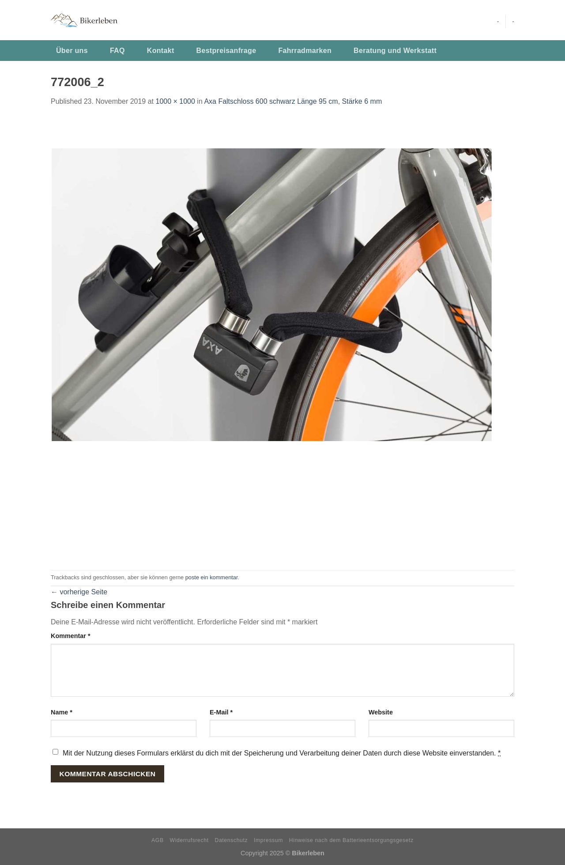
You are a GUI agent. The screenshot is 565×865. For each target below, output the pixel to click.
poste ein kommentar (211, 577)
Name (61, 712)
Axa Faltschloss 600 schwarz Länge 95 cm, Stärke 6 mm (293, 101)
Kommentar (70, 635)
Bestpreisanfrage (226, 50)
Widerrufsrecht (189, 840)
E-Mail (221, 712)
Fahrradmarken (304, 50)
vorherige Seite (79, 592)
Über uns (72, 50)
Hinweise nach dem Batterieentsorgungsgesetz (351, 840)
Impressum (268, 840)
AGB (157, 840)
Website (381, 712)
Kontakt (160, 50)
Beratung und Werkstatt (395, 50)
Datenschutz (231, 840)
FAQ (117, 50)
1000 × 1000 (175, 101)
